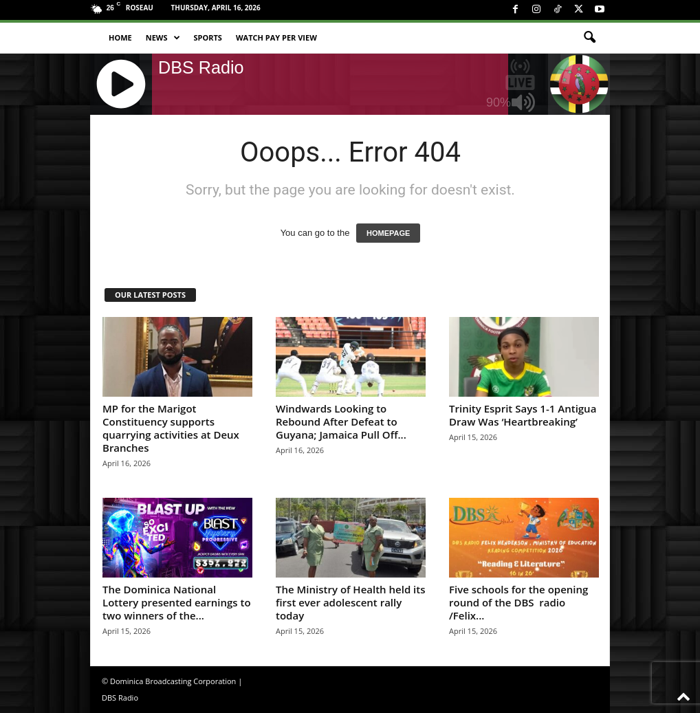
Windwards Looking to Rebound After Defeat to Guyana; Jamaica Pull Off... (341, 421)
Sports (208, 37)
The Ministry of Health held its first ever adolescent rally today (351, 602)
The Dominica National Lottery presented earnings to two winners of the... (176, 602)
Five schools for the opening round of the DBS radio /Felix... (518, 602)
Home (120, 37)
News (163, 38)
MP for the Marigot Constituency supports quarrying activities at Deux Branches (170, 428)
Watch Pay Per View (276, 37)
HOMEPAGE (388, 233)
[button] (589, 38)
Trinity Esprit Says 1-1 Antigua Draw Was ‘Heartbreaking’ (522, 415)
